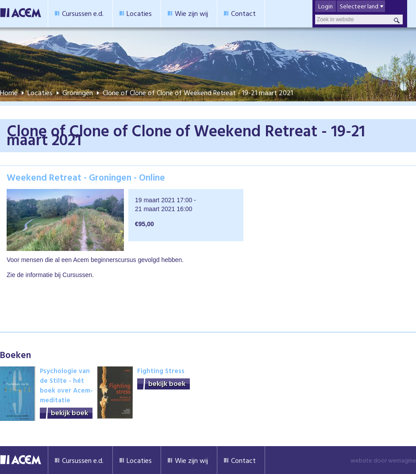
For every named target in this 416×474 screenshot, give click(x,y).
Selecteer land (359, 6)
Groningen (77, 92)
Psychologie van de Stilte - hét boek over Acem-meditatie (66, 385)
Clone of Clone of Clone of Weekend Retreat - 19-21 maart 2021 (198, 92)
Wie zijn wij (191, 13)
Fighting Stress (161, 371)
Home (9, 92)
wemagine (402, 460)
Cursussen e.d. (83, 13)
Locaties (139, 13)
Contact (243, 13)
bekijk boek (69, 413)
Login (325, 6)
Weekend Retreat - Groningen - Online (86, 177)
